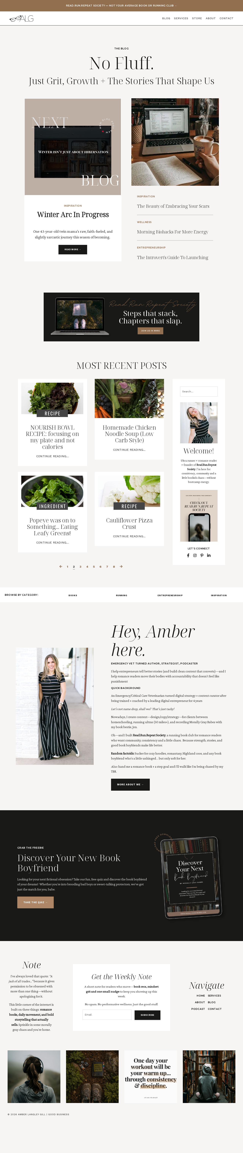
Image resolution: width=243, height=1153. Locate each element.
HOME (200, 1027)
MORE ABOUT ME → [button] (130, 816)
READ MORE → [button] (73, 250)
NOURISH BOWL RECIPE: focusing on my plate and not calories (52, 462)
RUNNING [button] (121, 626)
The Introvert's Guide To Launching (176, 273)
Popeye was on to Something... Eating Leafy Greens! (52, 556)
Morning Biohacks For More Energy (173, 240)
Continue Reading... (52, 483)
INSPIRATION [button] (219, 626)
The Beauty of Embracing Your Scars (173, 207)
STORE (197, 18)
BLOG (166, 18)
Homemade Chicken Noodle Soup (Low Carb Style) (129, 462)
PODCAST (198, 1040)
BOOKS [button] (73, 626)
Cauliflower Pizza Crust (129, 553)
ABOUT (211, 18)
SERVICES (181, 18)
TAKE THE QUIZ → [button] (35, 933)
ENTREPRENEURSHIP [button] (170, 626)
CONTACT (227, 18)
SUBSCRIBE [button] (147, 1046)
